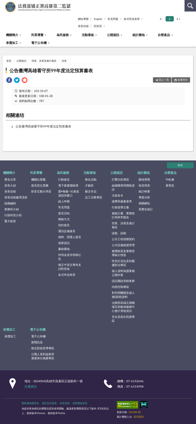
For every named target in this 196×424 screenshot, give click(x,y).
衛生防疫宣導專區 (42, 348)
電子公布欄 (39, 42)
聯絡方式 (64, 219)
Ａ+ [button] (178, 19)
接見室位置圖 (39, 185)
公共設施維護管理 (123, 245)
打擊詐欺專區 (120, 179)
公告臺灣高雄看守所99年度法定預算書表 (51, 70)
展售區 (170, 185)
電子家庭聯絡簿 (68, 185)
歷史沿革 (10, 179)
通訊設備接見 (66, 231)
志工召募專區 (93, 197)
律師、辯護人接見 (69, 237)
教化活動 (90, 179)
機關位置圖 (38, 179)
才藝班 (89, 185)
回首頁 (98, 26)
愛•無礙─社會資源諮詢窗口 (68, 193)
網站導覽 (83, 19)
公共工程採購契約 (123, 239)
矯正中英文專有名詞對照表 (69, 266)
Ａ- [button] (161, 19)
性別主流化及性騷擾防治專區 (123, 263)
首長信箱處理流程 (15, 197)
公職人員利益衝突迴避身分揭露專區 (42, 356)
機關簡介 (12, 35)
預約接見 (64, 225)
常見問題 (113, 19)
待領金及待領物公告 (69, 256)
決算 (64, 60)
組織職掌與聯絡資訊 (123, 187)
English (98, 19)
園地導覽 (144, 179)
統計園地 (138, 35)
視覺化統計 (146, 209)
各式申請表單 (132, 19)
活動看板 (88, 35)
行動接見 (64, 179)
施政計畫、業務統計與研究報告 (123, 215)
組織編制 (10, 203)
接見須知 (64, 213)
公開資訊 (113, 35)
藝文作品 (90, 191)
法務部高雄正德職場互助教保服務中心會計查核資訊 (123, 306)
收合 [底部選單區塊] (180, 165)
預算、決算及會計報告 (44, 60)
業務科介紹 (11, 209)
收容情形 (144, 185)
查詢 (190, 6)
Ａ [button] (169, 19)
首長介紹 (10, 185)
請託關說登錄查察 (123, 281)
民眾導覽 (37, 35)
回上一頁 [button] (164, 79)
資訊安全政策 (49, 403)
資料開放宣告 (80, 403)
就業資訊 (64, 243)
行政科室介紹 (13, 215)
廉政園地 (64, 249)
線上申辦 (64, 201)
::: (3, 2)
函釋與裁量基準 (122, 201)
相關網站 (144, 203)
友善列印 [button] (183, 79)
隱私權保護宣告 (30, 403)
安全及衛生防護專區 (123, 318)
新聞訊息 (37, 342)
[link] (9, 80)
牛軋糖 (170, 179)
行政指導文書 (120, 207)
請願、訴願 (119, 233)
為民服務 (62, 35)
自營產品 (164, 35)
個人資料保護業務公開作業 (123, 273)
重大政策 (10, 221)
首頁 (8, 60)
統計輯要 (144, 191)
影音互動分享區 (41, 191)
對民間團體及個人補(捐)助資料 (123, 294)
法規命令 (117, 195)
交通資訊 (30, 386)
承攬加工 (12, 42)
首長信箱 (83, 26)
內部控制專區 (120, 286)
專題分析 (144, 197)
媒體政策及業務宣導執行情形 (123, 253)
